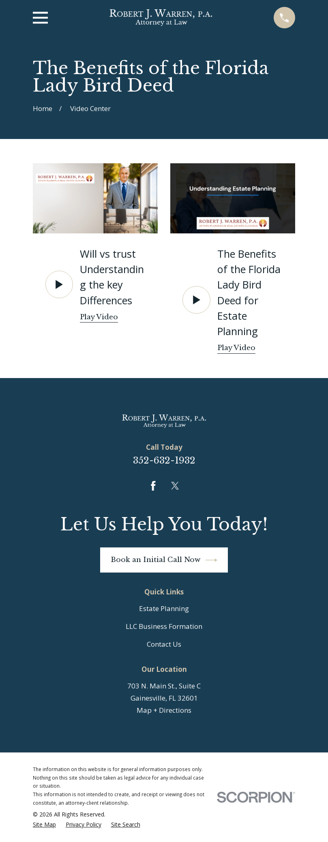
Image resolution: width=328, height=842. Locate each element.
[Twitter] (175, 486)
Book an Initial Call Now (164, 560)
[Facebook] (153, 486)
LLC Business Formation (164, 626)
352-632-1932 (164, 460)
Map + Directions (164, 710)
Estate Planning (164, 608)
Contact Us (164, 644)
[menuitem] (44, 825)
